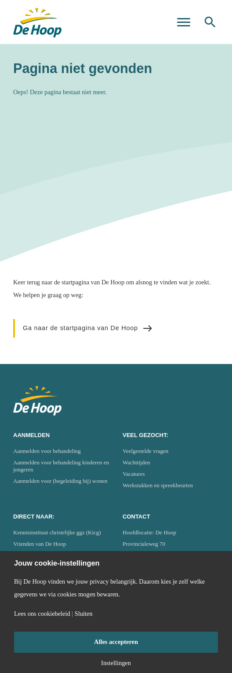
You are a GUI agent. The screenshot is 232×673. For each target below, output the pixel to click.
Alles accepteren (116, 641)
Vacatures (134, 474)
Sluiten (84, 613)
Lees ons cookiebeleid (42, 613)
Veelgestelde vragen (145, 451)
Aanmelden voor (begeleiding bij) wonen (60, 481)
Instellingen (116, 663)
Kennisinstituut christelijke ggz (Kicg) (57, 532)
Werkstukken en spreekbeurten (158, 485)
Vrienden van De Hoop (39, 544)
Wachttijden (136, 462)
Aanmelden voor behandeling (47, 451)
